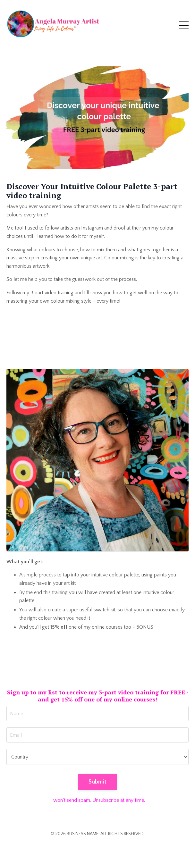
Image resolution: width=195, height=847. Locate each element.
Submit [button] (97, 782)
